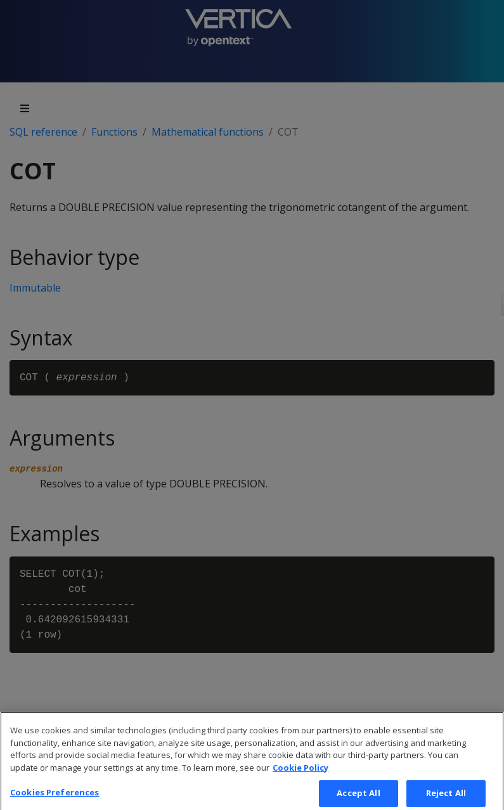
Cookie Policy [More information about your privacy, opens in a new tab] (300, 775)
